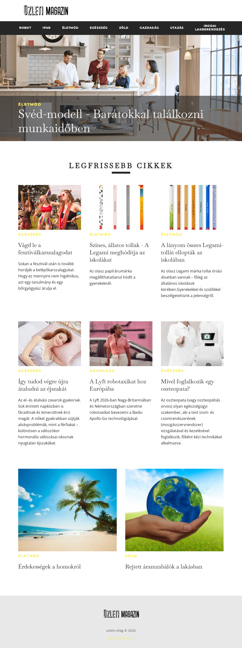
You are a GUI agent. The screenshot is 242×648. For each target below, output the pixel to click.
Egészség (29, 234)
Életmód (29, 104)
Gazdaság (102, 371)
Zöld (131, 556)
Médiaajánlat (121, 638)
